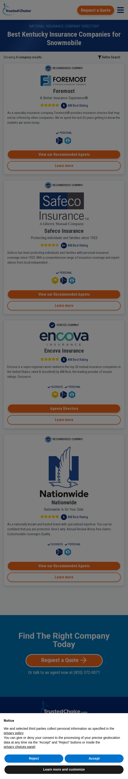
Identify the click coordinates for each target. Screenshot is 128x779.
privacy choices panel (19, 747)
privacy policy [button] (13, 733)
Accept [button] (94, 758)
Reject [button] (34, 758)
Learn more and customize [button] (64, 769)
